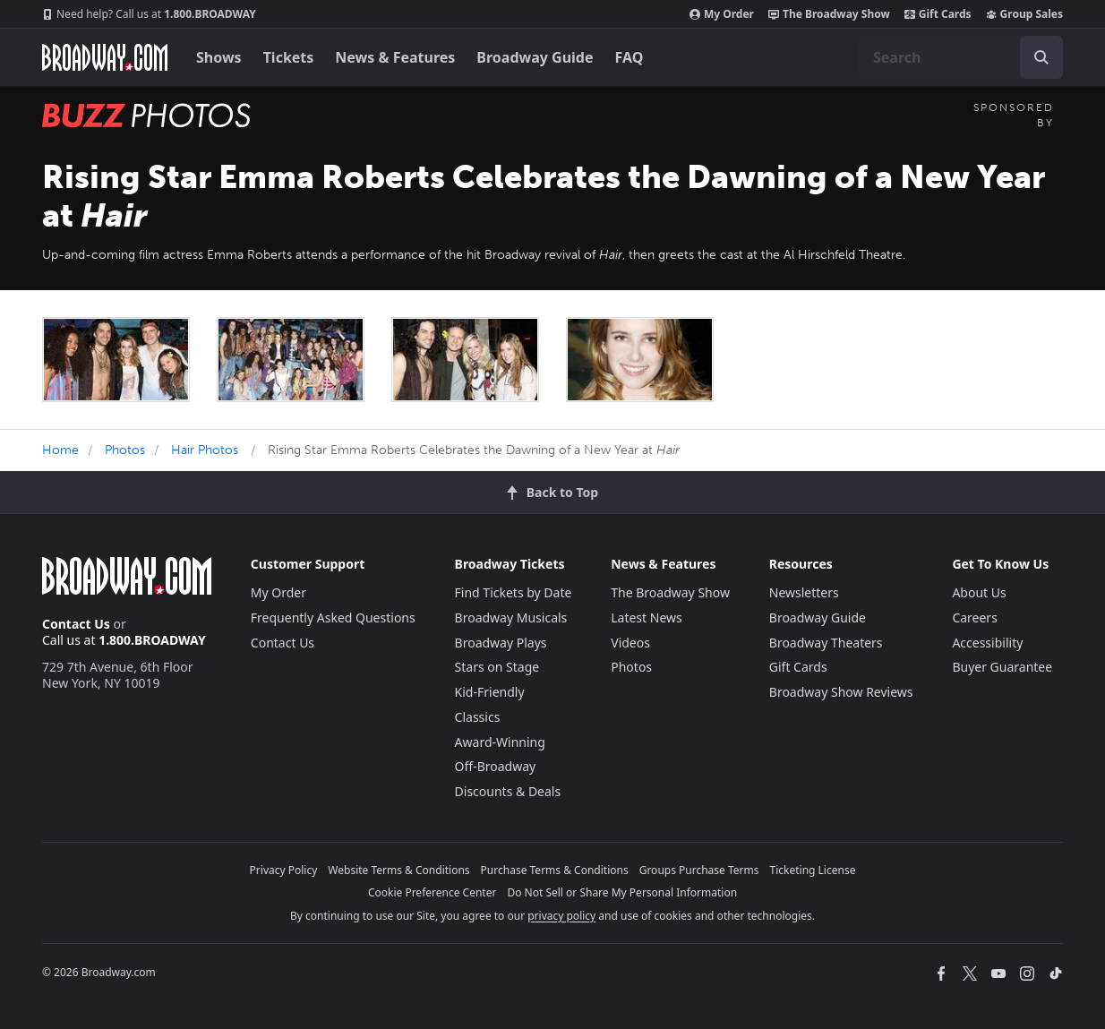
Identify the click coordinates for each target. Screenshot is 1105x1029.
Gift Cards (938, 14)
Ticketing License (813, 870)
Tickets (288, 57)
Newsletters (804, 592)
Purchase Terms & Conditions (555, 870)
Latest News (646, 617)
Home (60, 450)
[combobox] (961, 57)
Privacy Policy (284, 870)
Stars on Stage (497, 666)
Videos (630, 642)
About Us (979, 592)
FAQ (629, 57)
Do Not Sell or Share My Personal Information (622, 892)
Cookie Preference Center (432, 892)
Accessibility (987, 642)
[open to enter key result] (1041, 57)
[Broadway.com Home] (104, 57)
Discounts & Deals (508, 791)
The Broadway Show (829, 14)
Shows (219, 57)
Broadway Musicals (511, 617)
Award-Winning (500, 741)
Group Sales (1024, 14)
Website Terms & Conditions (398, 870)
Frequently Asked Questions (333, 617)
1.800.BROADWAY (149, 14)
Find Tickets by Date (513, 592)
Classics (478, 716)
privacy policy (561, 915)
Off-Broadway (495, 766)
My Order (722, 14)
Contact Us (76, 623)
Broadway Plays (501, 642)
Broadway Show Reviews (841, 691)
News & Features (395, 57)
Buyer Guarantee (1002, 666)
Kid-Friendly (490, 691)
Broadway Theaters (826, 642)
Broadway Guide (534, 57)
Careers (974, 617)
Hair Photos (204, 450)
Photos (125, 450)
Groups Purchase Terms (699, 870)
